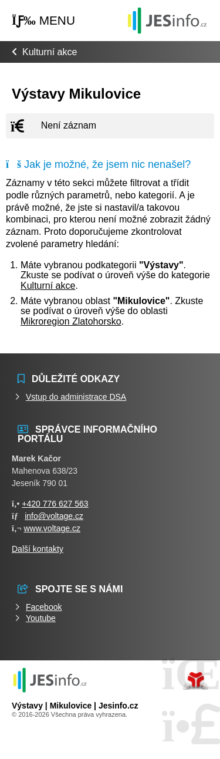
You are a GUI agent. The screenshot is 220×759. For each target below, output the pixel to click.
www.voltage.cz (51, 528)
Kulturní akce (49, 52)
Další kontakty (37, 549)
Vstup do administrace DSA (76, 397)
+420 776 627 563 (55, 503)
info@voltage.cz (54, 516)
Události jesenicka (167, 20)
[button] (43, 21)
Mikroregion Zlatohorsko (71, 321)
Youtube (41, 618)
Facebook (44, 607)
